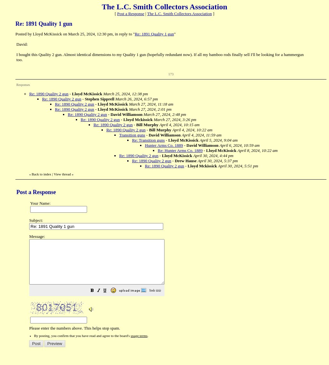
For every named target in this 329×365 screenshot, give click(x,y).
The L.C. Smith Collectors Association (179, 13)
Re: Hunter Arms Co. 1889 (180, 150)
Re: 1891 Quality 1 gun (154, 34)
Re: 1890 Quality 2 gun (48, 93)
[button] (108, 300)
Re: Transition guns (148, 140)
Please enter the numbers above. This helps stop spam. (175, 287)
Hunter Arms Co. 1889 (164, 145)
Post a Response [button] (131, 13)
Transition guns (132, 135)
